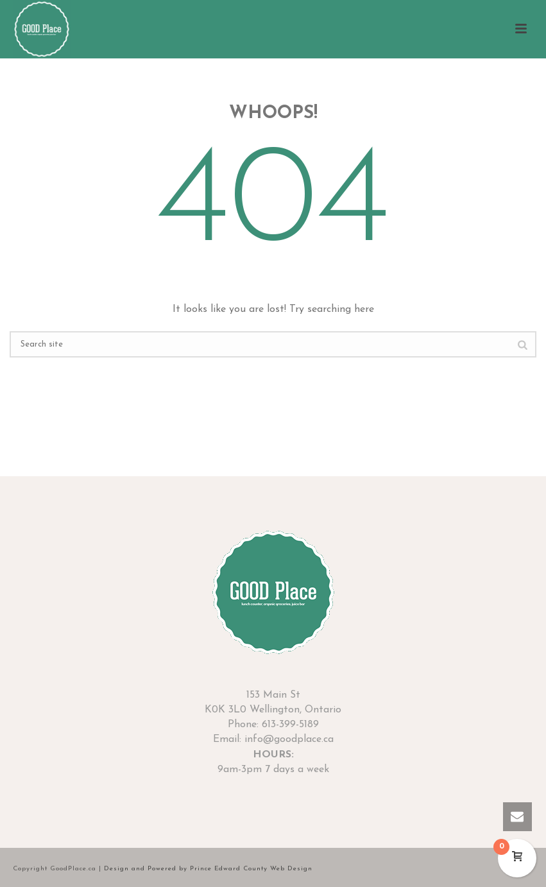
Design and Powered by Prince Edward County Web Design (208, 868)
